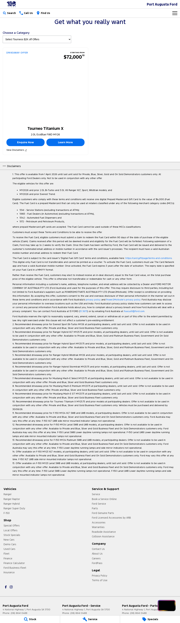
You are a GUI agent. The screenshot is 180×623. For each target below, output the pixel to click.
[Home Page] (12, 4)
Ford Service (99, 503)
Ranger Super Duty (14, 508)
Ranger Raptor (12, 499)
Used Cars (9, 549)
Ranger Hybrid (12, 503)
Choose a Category (37, 37)
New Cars (9, 539)
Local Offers (10, 530)
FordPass (97, 563)
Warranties (98, 527)
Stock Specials (12, 535)
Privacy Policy (99, 575)
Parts (95, 508)
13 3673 (83, 311)
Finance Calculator (14, 563)
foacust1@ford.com (134, 311)
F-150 (7, 513)
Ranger (8, 494)
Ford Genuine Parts (103, 513)
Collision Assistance (103, 536)
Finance (8, 558)
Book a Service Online (104, 499)
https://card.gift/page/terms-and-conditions (148, 258)
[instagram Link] (11, 587)
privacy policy (93, 299)
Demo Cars (10, 544)
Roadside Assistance (104, 531)
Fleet (6, 553)
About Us (97, 553)
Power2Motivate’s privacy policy (123, 299)
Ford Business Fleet (15, 567)
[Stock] (30, 619)
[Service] (90, 619)
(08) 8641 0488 (19, 613)
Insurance (9, 572)
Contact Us (98, 549)
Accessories (98, 522)
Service (96, 494)
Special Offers (12, 525)
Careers (96, 558)
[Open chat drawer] (167, 605)
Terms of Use (99, 580)
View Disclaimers (16, 150)
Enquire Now (25, 142)
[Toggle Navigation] (174, 13)
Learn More (65, 142)
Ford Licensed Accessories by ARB (111, 517)
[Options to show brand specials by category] (37, 39)
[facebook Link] (6, 587)
